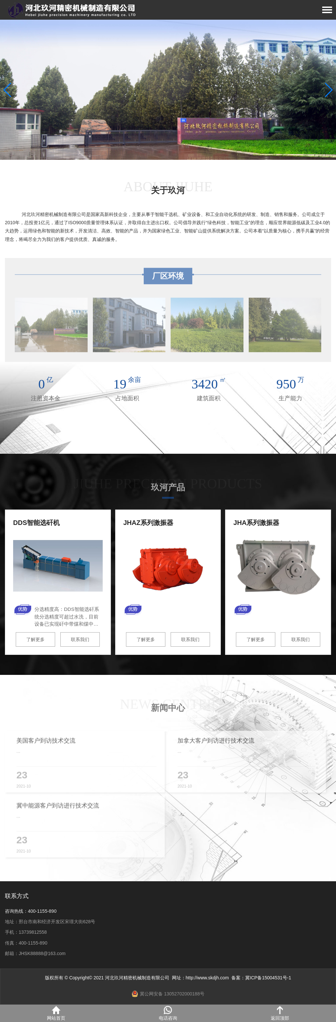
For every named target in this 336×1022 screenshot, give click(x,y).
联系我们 (80, 639)
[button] (328, 90)
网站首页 (56, 1013)
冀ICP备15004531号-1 (268, 977)
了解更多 (35, 639)
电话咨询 (168, 1013)
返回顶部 (280, 1013)
